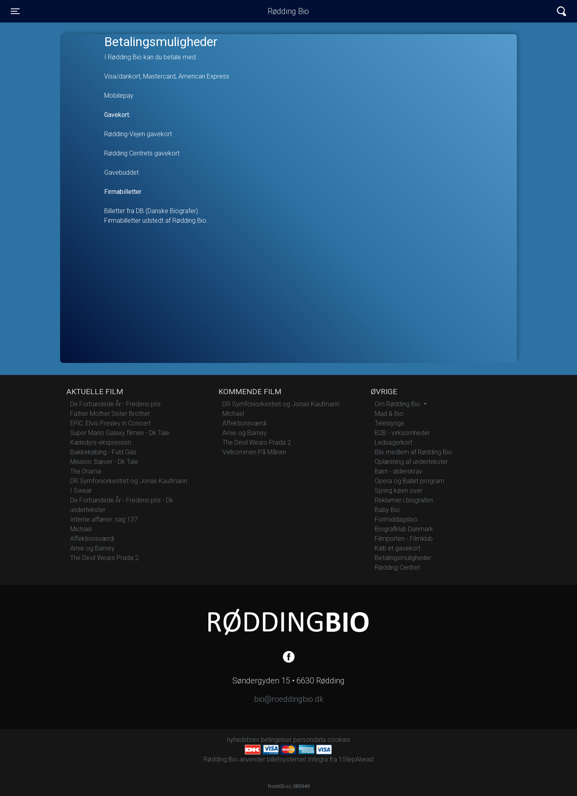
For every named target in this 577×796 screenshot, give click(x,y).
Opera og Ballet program (409, 481)
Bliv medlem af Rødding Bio (413, 452)
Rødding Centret (397, 567)
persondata (309, 740)
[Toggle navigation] (15, 11)
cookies (338, 740)
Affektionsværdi (92, 538)
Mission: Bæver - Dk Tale (104, 462)
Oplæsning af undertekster (411, 462)
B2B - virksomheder (402, 433)
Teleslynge (389, 423)
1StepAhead (356, 759)
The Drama (85, 471)
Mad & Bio (389, 413)
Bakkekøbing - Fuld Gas (103, 452)
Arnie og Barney (92, 548)
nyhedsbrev (243, 740)
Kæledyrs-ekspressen (100, 442)
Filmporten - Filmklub (404, 538)
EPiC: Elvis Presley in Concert (110, 423)
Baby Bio (387, 510)
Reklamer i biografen (404, 500)
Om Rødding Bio (398, 404)
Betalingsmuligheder (403, 558)
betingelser (276, 740)
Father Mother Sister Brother (110, 413)
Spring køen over (398, 490)
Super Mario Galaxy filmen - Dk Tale (119, 433)
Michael (81, 529)
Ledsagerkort (393, 442)
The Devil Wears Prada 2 (104, 558)
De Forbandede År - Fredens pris (115, 404)
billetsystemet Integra (297, 759)
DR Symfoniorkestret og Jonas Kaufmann (128, 481)
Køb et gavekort (397, 548)
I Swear (81, 490)
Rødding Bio (288, 11)
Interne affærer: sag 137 (104, 519)
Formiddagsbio (396, 519)
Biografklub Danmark (404, 529)
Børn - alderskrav (398, 471)
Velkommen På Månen (254, 452)
